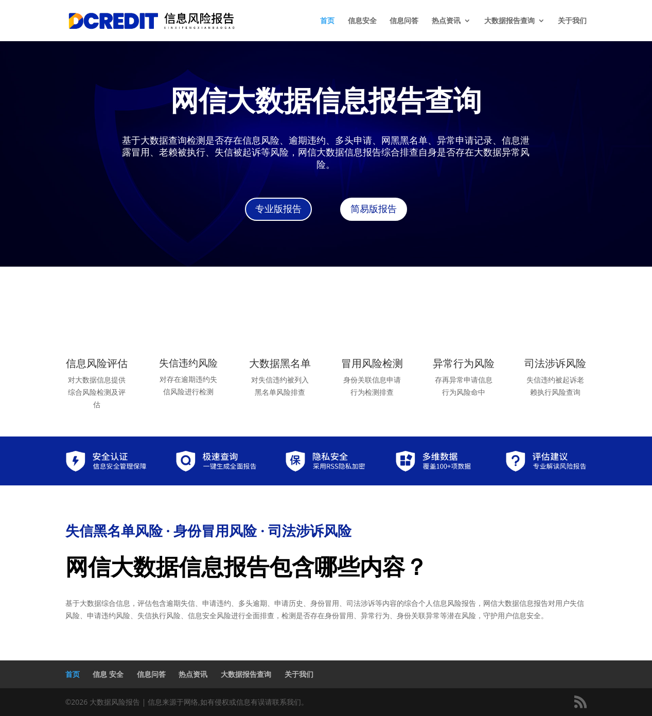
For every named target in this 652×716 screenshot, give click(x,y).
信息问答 (404, 21)
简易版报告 (373, 209)
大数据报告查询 (509, 21)
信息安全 (362, 21)
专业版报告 (278, 209)
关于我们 (572, 21)
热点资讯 (446, 21)
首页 (327, 21)
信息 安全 (108, 674)
